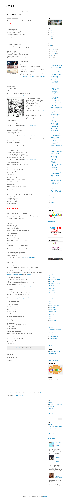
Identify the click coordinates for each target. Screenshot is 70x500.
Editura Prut (52, 316)
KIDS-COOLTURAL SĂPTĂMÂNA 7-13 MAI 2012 (56, 184)
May (52, 62)
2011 (51, 205)
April (52, 196)
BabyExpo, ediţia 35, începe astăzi (55, 120)
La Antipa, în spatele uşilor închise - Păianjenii (56, 172)
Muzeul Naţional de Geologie (55, 355)
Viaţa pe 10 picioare (55, 100)
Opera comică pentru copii (55, 329)
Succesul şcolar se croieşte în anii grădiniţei (58, 444)
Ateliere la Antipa (53, 269)
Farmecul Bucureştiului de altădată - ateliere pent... (56, 108)
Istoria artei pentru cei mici (55, 283)
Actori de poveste (54, 167)
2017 (51, 34)
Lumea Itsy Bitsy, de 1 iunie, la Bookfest (55, 85)
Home (7, 14)
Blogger (45, 496)
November (53, 49)
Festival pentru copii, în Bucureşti (56, 131)
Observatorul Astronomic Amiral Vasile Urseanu (54, 359)
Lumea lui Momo (53, 287)
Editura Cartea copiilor (54, 305)
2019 (51, 30)
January (52, 202)
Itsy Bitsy (51, 346)
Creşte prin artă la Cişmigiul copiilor (55, 92)
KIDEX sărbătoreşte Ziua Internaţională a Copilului (56, 142)
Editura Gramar (52, 311)
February (53, 200)
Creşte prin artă (52, 274)
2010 (51, 207)
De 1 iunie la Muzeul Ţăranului (55, 88)
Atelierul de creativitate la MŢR (54, 271)
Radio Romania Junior (54, 344)
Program (11, 349)
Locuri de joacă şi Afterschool (55, 404)
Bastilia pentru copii (55, 71)
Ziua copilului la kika (55, 95)
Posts (50, 379)
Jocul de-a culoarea (55, 118)
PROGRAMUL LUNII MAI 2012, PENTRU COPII (56, 192)
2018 (51, 32)
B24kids (10, 5)
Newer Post (9, 392)
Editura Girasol (52, 309)
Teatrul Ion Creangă (53, 336)
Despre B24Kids (13, 14)
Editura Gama (52, 307)
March (52, 198)
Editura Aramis (52, 302)
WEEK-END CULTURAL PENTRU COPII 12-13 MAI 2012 (56, 163)
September (53, 53)
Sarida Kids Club (52, 290)
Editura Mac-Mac (53, 315)
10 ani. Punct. (51, 438)
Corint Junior (52, 298)
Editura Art (51, 303)
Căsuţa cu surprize (53, 276)
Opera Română (52, 331)
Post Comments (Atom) (17, 395)
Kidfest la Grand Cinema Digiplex (56, 68)
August (52, 55)
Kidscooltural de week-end (56, 145)
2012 (51, 45)
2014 (51, 41)
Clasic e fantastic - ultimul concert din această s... (56, 134)
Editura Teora (52, 318)
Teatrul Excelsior (53, 334)
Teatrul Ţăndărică (53, 338)
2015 (51, 39)
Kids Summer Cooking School (55, 148)
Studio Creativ (23, 76)
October (53, 51)
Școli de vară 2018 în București (55, 426)
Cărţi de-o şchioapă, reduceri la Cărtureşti (56, 77)
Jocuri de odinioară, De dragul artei (55, 138)
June (52, 60)
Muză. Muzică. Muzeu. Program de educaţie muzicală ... (56, 177)
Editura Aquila (52, 300)
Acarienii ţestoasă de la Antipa (55, 154)
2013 (51, 43)
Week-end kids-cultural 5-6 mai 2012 (56, 187)
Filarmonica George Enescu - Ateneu (55, 326)
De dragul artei (52, 277)
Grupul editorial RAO (54, 320)
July (52, 57)
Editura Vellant (31, 76)
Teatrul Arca (52, 333)
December (53, 47)
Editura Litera (52, 313)
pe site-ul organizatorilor (24, 95)
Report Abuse (51, 221)
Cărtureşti (42, 76)
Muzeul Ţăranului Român (54, 357)
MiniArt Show (52, 289)
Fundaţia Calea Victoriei (54, 279)
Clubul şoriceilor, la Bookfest (55, 97)
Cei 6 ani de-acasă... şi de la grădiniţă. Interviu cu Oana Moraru (58, 476)
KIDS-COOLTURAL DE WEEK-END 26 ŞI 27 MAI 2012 (56, 104)
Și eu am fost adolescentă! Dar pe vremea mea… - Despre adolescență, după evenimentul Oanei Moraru (55, 460)
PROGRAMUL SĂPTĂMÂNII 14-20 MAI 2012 (56, 158)
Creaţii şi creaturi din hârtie (56, 151)
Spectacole (51, 406)
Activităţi (51, 408)
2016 (51, 36)
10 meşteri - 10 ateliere (55, 169)
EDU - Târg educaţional (56, 180)
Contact (19, 14)
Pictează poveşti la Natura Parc (56, 111)
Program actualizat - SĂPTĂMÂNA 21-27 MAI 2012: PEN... (56, 125)
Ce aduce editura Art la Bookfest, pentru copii (56, 73)
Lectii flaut (51, 285)
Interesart (51, 281)
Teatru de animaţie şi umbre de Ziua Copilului (56, 64)
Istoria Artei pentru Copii (54, 351)
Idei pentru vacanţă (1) (55, 128)
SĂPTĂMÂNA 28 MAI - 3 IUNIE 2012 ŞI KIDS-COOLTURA (56, 81)
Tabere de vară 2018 (53, 428)
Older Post (42, 392)
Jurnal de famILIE (53, 414)
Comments (52, 382)
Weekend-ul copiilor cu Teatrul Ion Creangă (55, 115)
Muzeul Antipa (52, 353)
